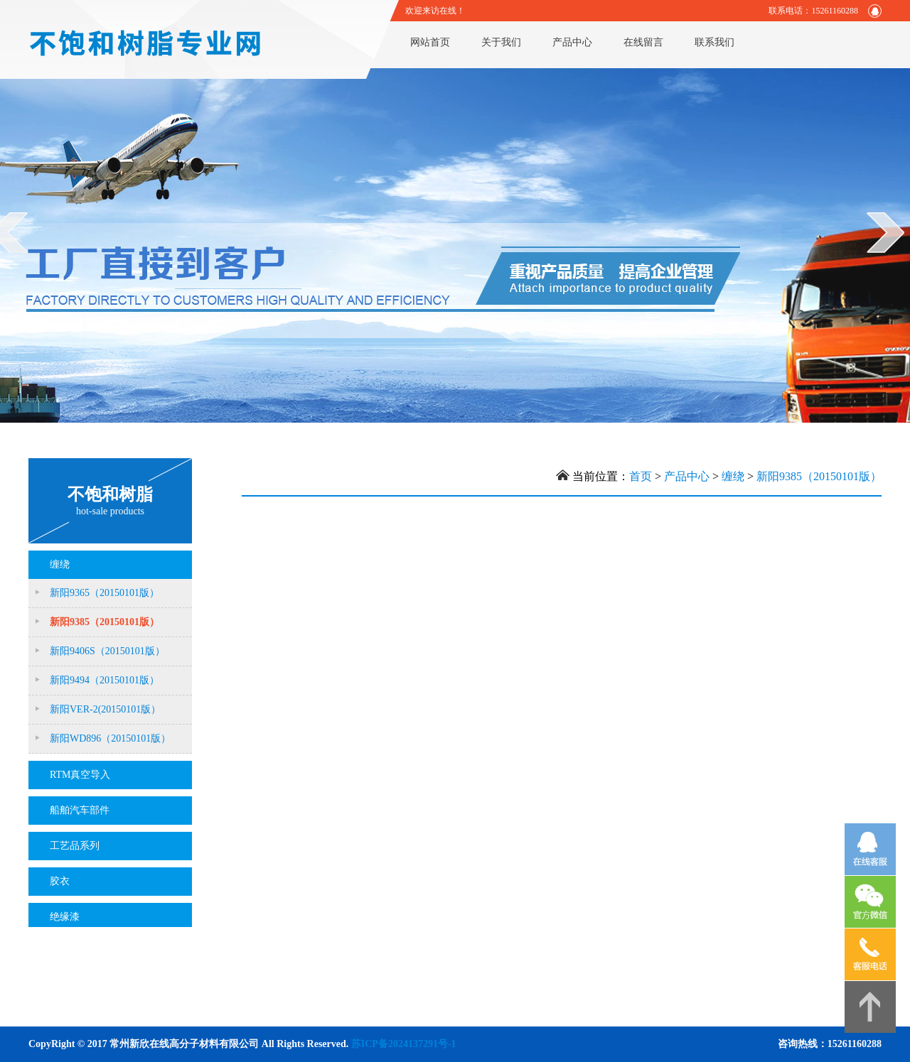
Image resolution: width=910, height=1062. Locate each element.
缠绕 (733, 476)
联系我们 (714, 42)
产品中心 (572, 42)
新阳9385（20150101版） (819, 476)
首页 (640, 476)
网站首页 (430, 42)
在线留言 (643, 42)
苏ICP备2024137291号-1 (403, 1044)
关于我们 (501, 42)
